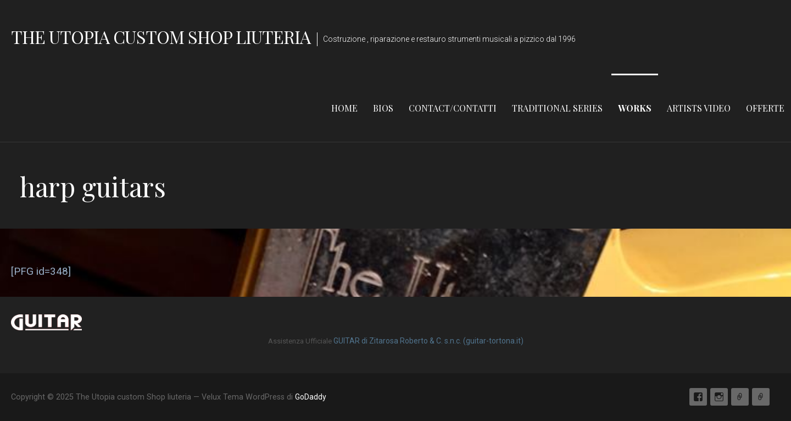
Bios (383, 108)
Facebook (698, 397)
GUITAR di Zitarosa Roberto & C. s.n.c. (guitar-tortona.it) (428, 340)
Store (761, 397)
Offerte (765, 108)
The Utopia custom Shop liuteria (160, 36)
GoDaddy (310, 396)
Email (740, 397)
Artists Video (699, 108)
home (344, 108)
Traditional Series (557, 108)
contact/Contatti (453, 108)
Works (634, 108)
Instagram (719, 397)
